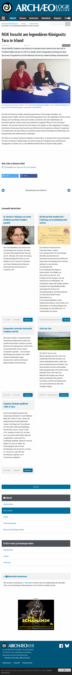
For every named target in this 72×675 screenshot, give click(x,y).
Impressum (6, 663)
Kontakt (17, 663)
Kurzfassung (17, 107)
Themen (22, 18)
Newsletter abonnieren (16, 576)
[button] (10, 176)
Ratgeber (57, 18)
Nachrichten (8, 504)
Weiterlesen (28, 320)
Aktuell (13, 18)
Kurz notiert (33, 24)
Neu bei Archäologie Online (13, 529)
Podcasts (7, 562)
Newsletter (29, 583)
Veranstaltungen (9, 523)
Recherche (33, 18)
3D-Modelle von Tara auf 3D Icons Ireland (20, 167)
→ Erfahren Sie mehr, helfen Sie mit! (16, 658)
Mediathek (46, 18)
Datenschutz (27, 663)
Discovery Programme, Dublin (39, 105)
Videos (6, 556)
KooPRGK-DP (36, 107)
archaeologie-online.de (10, 24)
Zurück (36, 487)
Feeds (5, 517)
